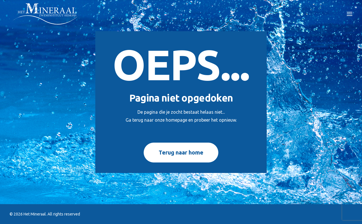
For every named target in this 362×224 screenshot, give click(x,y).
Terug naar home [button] (181, 152)
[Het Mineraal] (46, 14)
